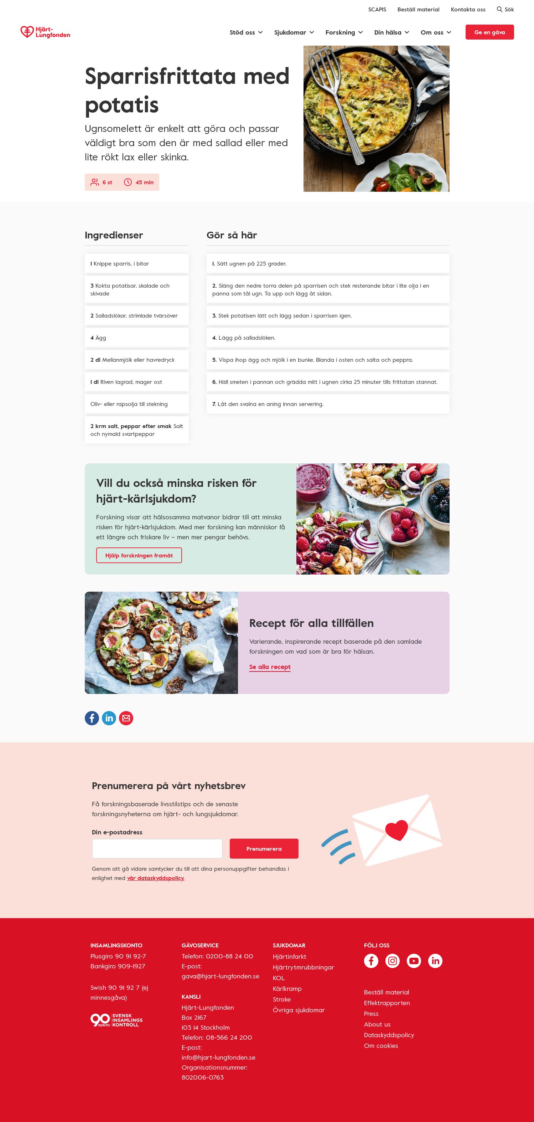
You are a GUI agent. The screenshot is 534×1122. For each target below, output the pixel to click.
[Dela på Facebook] (92, 718)
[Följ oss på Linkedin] (435, 960)
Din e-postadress (117, 832)
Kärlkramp (287, 988)
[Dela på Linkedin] (109, 718)
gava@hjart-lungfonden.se (220, 976)
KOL (279, 977)
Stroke (282, 999)
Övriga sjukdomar (299, 1009)
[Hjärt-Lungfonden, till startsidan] (45, 32)
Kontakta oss (468, 9)
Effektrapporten (387, 1002)
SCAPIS (377, 9)
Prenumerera (264, 848)
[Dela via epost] (126, 718)
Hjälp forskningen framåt (139, 555)
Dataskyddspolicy (389, 1034)
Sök (505, 9)
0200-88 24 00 (229, 956)
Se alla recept (270, 666)
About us (377, 1024)
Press (371, 1013)
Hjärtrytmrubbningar (303, 967)
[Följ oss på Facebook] (371, 960)
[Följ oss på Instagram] (392, 960)
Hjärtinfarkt (289, 956)
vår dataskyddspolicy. (156, 878)
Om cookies (381, 1045)
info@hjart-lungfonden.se (218, 1057)
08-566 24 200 (229, 1037)
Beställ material (419, 9)
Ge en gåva (490, 32)
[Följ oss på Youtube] (414, 960)
